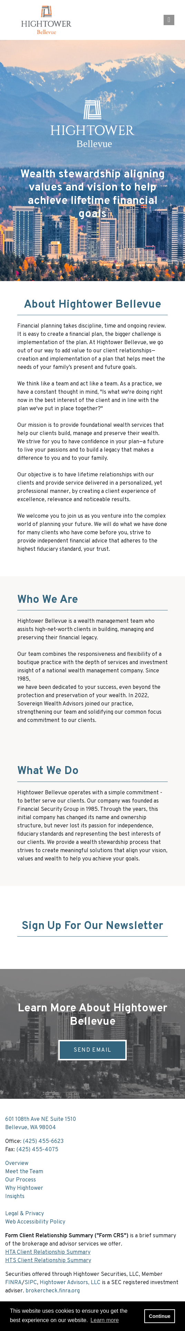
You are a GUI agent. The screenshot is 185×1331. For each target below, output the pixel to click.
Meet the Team (24, 1171)
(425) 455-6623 (43, 1141)
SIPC (31, 1282)
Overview (16, 1163)
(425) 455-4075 (37, 1149)
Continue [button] (159, 1316)
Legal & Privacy (24, 1213)
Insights (15, 1196)
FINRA (13, 1282)
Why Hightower (24, 1188)
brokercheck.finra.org (53, 1291)
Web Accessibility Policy (35, 1222)
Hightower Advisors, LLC (70, 1282)
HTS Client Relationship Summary (48, 1260)
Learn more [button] (104, 1320)
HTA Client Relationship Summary (47, 1252)
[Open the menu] (169, 19)
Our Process (20, 1180)
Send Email (92, 1050)
